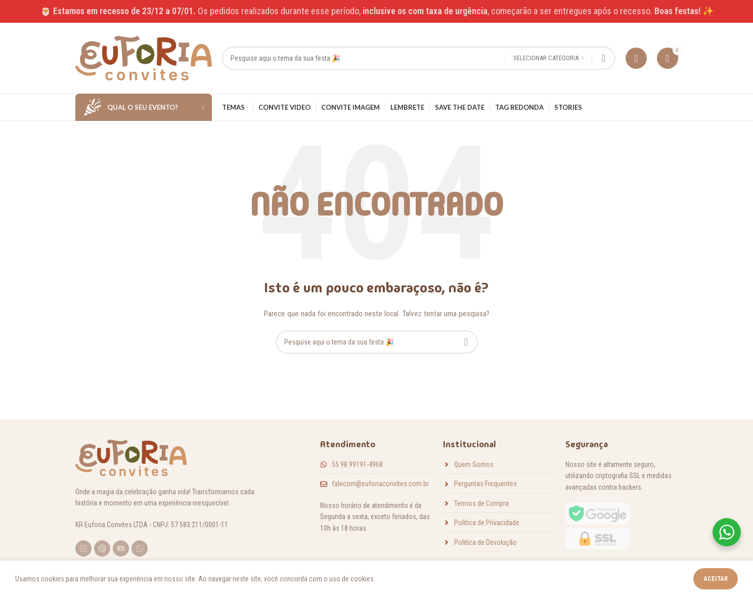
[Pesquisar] (418, 58)
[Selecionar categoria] (548, 58)
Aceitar (715, 578)
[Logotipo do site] (143, 58)
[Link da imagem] (597, 526)
